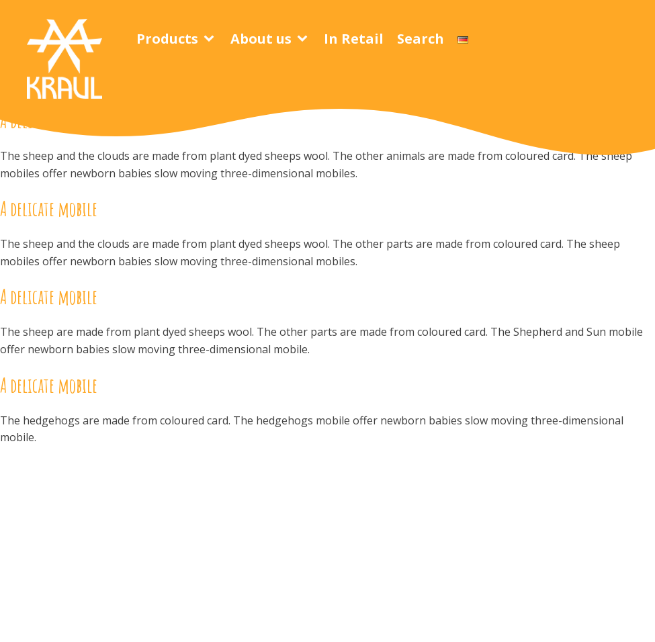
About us (261, 39)
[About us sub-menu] (305, 39)
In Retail (354, 39)
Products (167, 39)
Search (420, 39)
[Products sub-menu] (212, 39)
